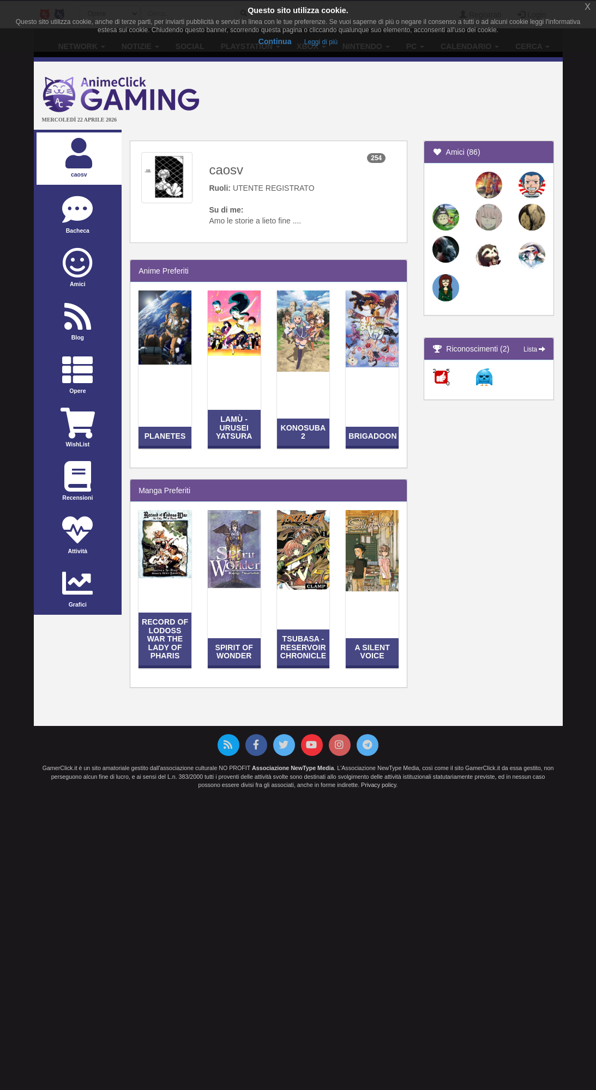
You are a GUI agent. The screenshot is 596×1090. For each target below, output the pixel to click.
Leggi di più (321, 42)
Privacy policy (378, 785)
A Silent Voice (372, 651)
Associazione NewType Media (293, 768)
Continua (275, 41)
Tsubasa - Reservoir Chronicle (303, 647)
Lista (534, 349)
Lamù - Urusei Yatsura (234, 427)
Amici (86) (456, 152)
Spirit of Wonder (234, 651)
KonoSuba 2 (303, 431)
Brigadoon (372, 436)
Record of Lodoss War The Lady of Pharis (165, 638)
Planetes (165, 436)
